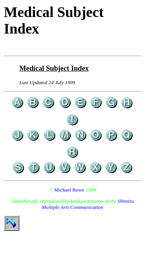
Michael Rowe (69, 190)
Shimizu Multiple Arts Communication (88, 204)
